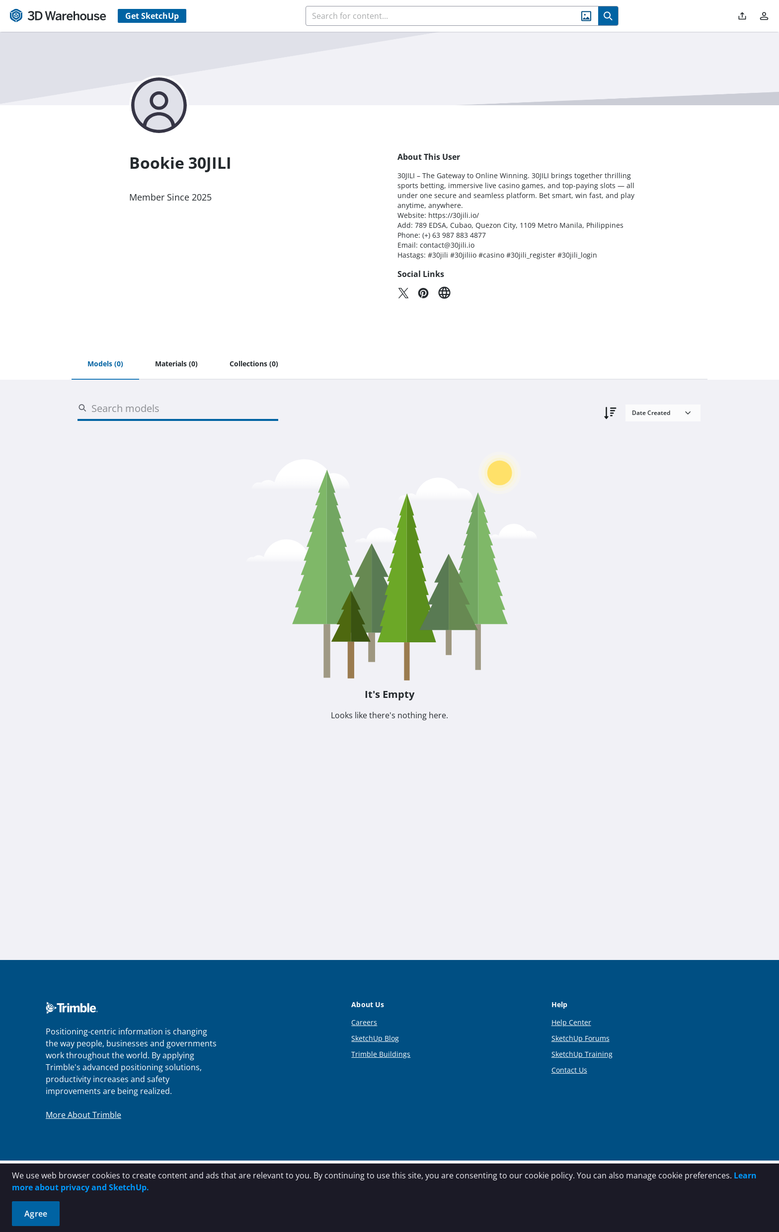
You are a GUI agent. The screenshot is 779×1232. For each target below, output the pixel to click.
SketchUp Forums (580, 1038)
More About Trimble (83, 1114)
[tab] (105, 364)
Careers (364, 1022)
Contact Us (569, 1070)
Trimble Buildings (380, 1054)
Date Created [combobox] (651, 413)
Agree (35, 1213)
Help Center (571, 1022)
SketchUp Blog (375, 1038)
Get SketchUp (152, 15)
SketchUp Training (582, 1054)
